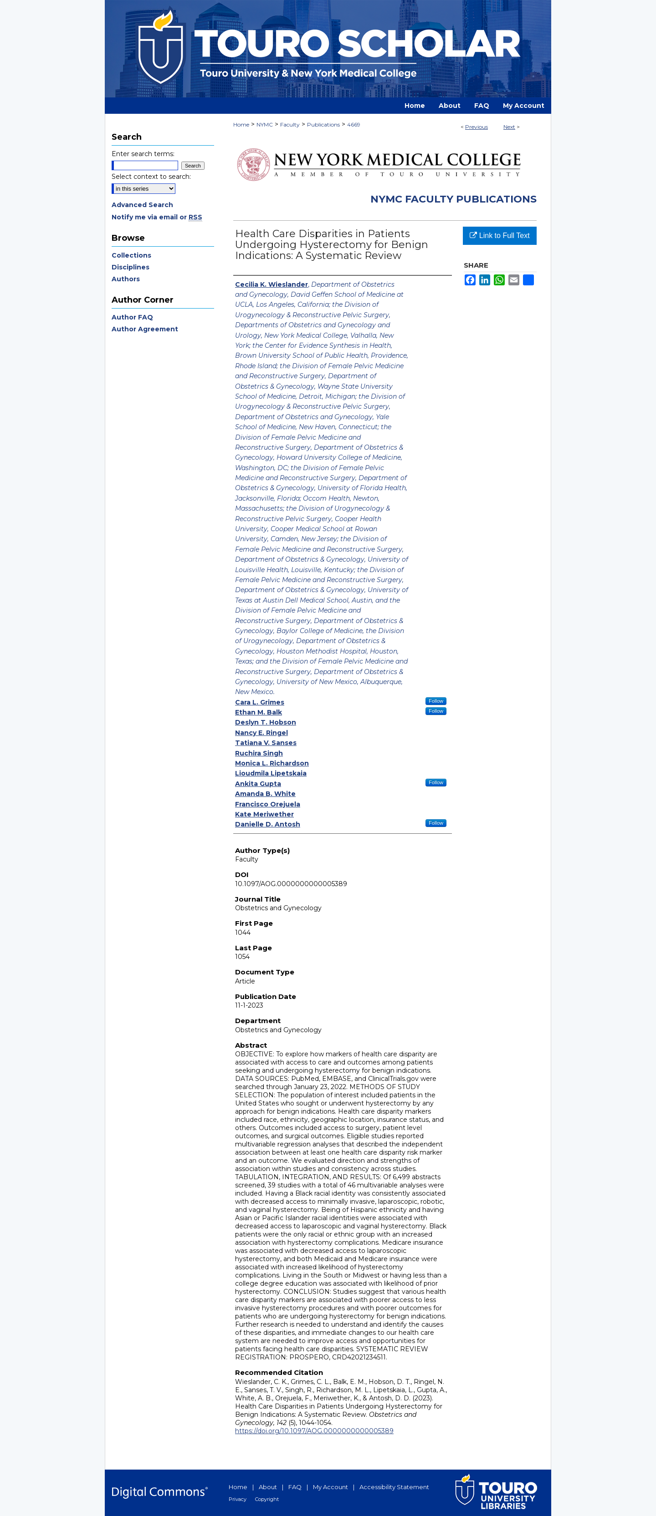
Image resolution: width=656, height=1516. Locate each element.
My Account (330, 1487)
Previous (476, 126)
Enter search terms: (143, 154)
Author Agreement (145, 329)
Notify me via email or (157, 217)
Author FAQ (132, 317)
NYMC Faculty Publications (453, 199)
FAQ (295, 1487)
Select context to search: (151, 176)
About (268, 1487)
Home (241, 124)
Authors (126, 279)
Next (509, 126)
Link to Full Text (499, 235)
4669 (353, 124)
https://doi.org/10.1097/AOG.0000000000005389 (314, 1431)
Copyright (267, 1499)
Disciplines (130, 267)
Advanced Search (142, 205)
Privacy (237, 1499)
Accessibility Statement (394, 1487)
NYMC (264, 124)
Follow (436, 701)
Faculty (290, 124)
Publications (323, 124)
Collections (131, 255)
